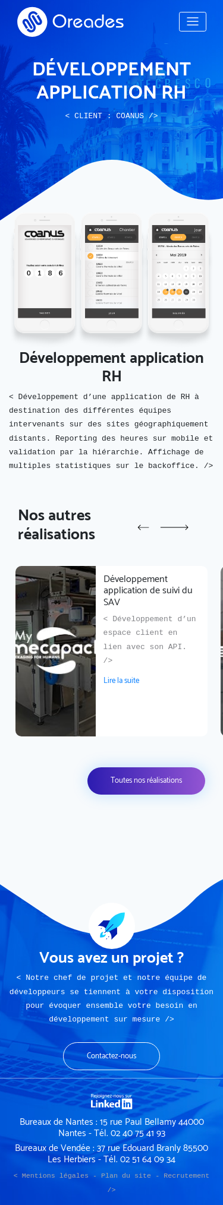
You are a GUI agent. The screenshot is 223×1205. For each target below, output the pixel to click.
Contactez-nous (111, 1056)
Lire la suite (121, 681)
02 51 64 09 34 (147, 1159)
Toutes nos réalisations (146, 780)
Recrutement (186, 1176)
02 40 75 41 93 (138, 1133)
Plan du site (126, 1176)
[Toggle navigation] (192, 21)
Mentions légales (55, 1176)
